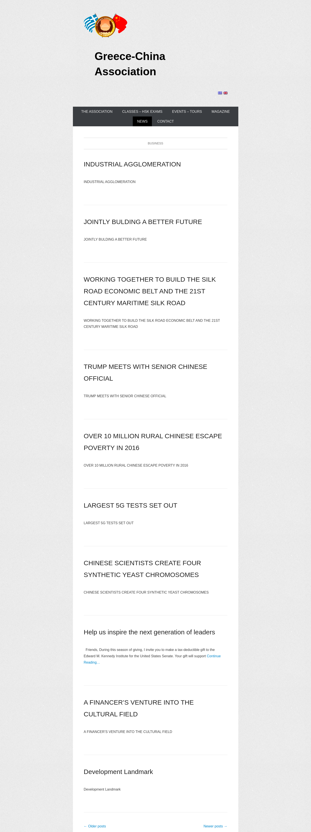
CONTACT (165, 121)
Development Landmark (118, 771)
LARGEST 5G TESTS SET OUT (130, 505)
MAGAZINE (221, 111)
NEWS (142, 121)
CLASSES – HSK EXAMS (142, 111)
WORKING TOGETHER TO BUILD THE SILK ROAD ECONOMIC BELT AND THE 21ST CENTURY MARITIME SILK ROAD (150, 291)
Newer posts (215, 826)
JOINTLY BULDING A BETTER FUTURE (143, 221)
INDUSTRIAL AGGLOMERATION (132, 164)
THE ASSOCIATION (97, 111)
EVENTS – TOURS (187, 111)
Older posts (95, 826)
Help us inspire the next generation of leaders (149, 632)
